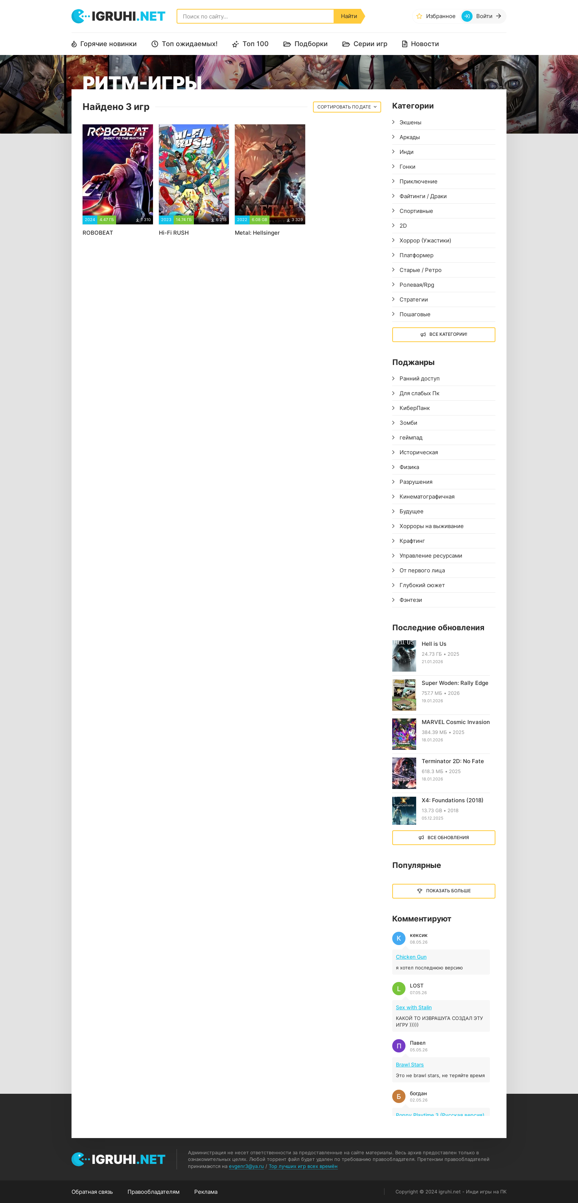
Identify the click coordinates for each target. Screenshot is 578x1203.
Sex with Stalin (414, 1007)
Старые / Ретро (421, 269)
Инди (407, 151)
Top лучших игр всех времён (303, 1166)
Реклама (205, 1191)
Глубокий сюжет (422, 585)
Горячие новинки (108, 44)
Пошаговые (415, 314)
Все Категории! (448, 334)
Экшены (410, 122)
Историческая (419, 452)
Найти (349, 16)
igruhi (129, 16)
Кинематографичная (427, 496)
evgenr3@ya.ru (246, 1166)
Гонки (407, 166)
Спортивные (416, 210)
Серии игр (370, 44)
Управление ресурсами (431, 555)
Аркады (410, 137)
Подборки (311, 44)
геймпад (411, 437)
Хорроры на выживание (432, 526)
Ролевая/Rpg (417, 284)
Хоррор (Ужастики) (425, 240)
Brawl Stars (410, 1064)
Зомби (408, 422)
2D (403, 225)
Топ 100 (256, 44)
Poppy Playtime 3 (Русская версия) (440, 1115)
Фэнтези (411, 599)
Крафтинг (412, 540)
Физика (409, 466)
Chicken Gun (411, 957)
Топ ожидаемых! (189, 44)
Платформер (417, 255)
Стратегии (414, 299)
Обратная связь (92, 1191)
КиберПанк (415, 407)
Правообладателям (154, 1191)
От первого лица (422, 570)
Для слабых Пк (419, 393)
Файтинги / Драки (423, 196)
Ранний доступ (420, 378)
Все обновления (448, 837)
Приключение (419, 181)
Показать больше (448, 890)
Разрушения (416, 481)
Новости (425, 44)
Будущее (412, 511)
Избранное (441, 16)
